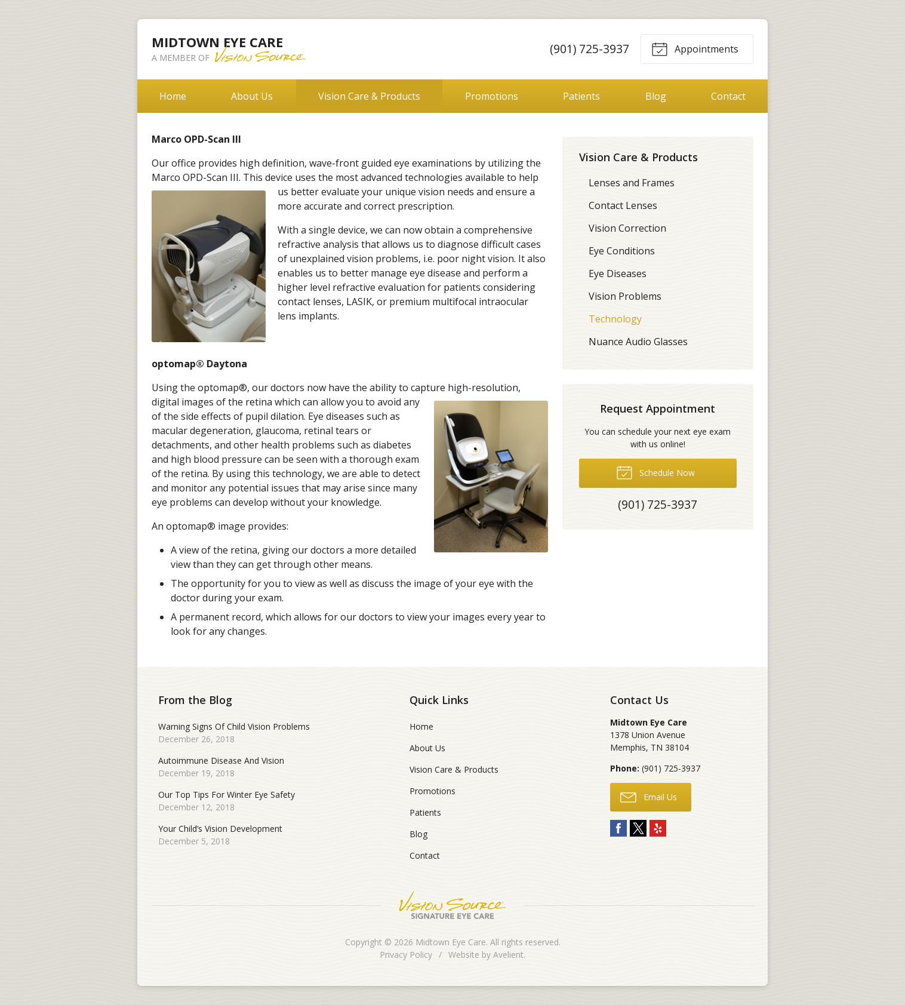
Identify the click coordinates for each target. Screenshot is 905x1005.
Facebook (618, 828)
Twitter (638, 828)
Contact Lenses (623, 205)
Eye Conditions (622, 250)
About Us (252, 96)
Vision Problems (625, 296)
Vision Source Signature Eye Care (452, 905)
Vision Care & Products (369, 96)
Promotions (491, 96)
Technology (615, 318)
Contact (728, 96)
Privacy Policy (406, 954)
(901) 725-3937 (589, 49)
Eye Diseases (618, 273)
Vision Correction (627, 228)
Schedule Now (655, 471)
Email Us (648, 796)
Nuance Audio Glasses (638, 341)
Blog (655, 96)
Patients (581, 96)
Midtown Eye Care (450, 942)
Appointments (694, 48)
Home (172, 96)
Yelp (657, 828)
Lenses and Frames (632, 182)
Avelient (508, 954)
